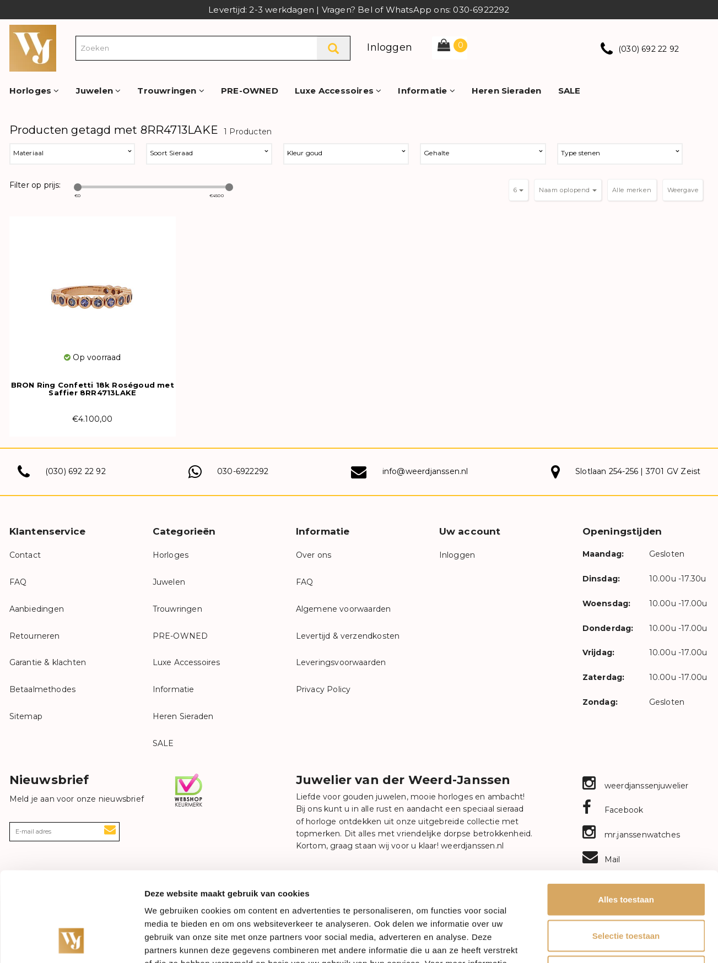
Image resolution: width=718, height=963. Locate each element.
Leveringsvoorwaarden (341, 662)
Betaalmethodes (42, 689)
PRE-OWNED (249, 90)
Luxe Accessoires (338, 90)
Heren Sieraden (507, 90)
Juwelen (98, 90)
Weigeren (625, 890)
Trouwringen (170, 90)
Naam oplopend (567, 190)
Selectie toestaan (626, 854)
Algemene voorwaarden (343, 609)
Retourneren (34, 636)
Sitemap (25, 716)
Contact (25, 555)
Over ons (314, 555)
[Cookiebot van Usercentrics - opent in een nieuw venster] (71, 941)
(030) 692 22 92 (648, 49)
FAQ (18, 582)
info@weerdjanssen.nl (425, 471)
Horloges (34, 90)
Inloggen (389, 47)
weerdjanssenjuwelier (635, 786)
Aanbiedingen (36, 609)
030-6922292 (242, 471)
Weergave (683, 190)
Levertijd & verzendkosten (348, 636)
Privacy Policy (323, 689)
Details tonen (595, 941)
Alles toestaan (626, 818)
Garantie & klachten (48, 662)
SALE (569, 90)
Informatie (426, 90)
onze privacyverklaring (234, 895)
